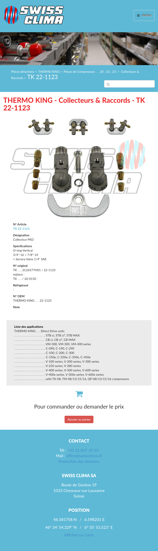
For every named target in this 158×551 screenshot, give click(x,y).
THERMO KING (49, 71)
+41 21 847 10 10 (83, 450)
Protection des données (79, 461)
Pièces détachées (22, 71)
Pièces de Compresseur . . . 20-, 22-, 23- (90, 71)
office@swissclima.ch (84, 455)
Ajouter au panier (79, 419)
